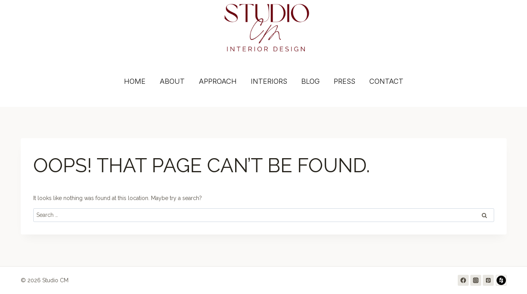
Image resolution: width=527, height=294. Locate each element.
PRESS (344, 81)
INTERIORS (269, 81)
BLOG (310, 81)
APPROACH (218, 81)
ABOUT (172, 81)
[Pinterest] (488, 280)
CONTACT (386, 81)
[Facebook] (463, 280)
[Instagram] (475, 280)
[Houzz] (501, 280)
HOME (135, 81)
